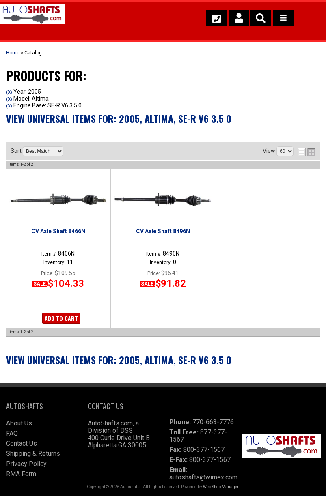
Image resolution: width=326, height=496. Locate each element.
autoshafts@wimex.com (203, 477)
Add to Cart (61, 318)
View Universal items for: (118, 118)
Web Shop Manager (220, 487)
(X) (9, 92)
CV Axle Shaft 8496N (163, 231)
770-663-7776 (213, 422)
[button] (260, 18)
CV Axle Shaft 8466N (58, 231)
